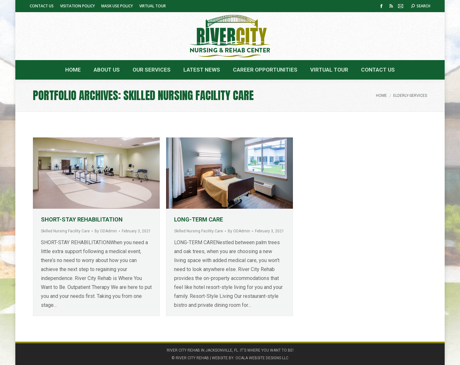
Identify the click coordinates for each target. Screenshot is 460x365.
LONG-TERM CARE (198, 219)
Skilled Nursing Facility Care (65, 231)
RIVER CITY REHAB (192, 358)
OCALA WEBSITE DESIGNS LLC (261, 358)
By (106, 231)
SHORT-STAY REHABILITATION (82, 219)
